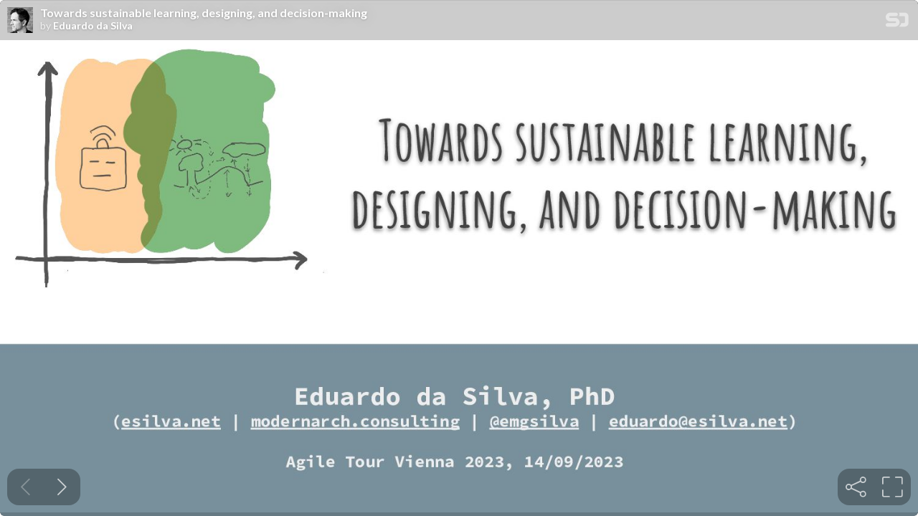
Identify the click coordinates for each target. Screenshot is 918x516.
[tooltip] (856, 487)
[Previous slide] (25, 487)
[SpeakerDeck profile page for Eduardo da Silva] (20, 20)
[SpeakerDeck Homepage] (897, 22)
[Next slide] (62, 487)
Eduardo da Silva (93, 26)
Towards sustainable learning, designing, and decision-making (203, 13)
